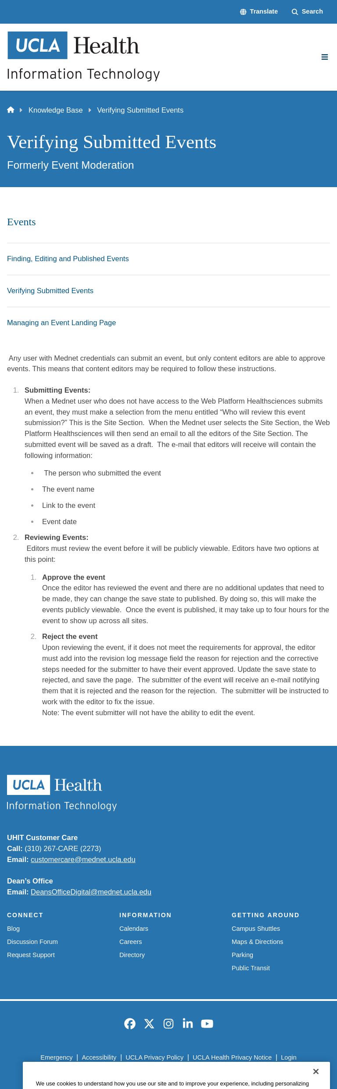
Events (21, 221)
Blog (13, 928)
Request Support (31, 954)
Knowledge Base (56, 110)
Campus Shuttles (256, 928)
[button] (259, 12)
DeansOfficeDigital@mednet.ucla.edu (91, 892)
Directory (132, 954)
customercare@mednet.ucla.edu (83, 859)
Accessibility (99, 1057)
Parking (242, 954)
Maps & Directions (257, 941)
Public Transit (251, 968)
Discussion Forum (32, 941)
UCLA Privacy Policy (154, 1057)
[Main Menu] (324, 57)
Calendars (133, 928)
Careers (130, 941)
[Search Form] (307, 12)
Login (288, 1057)
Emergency (56, 1057)
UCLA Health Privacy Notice (232, 1057)
